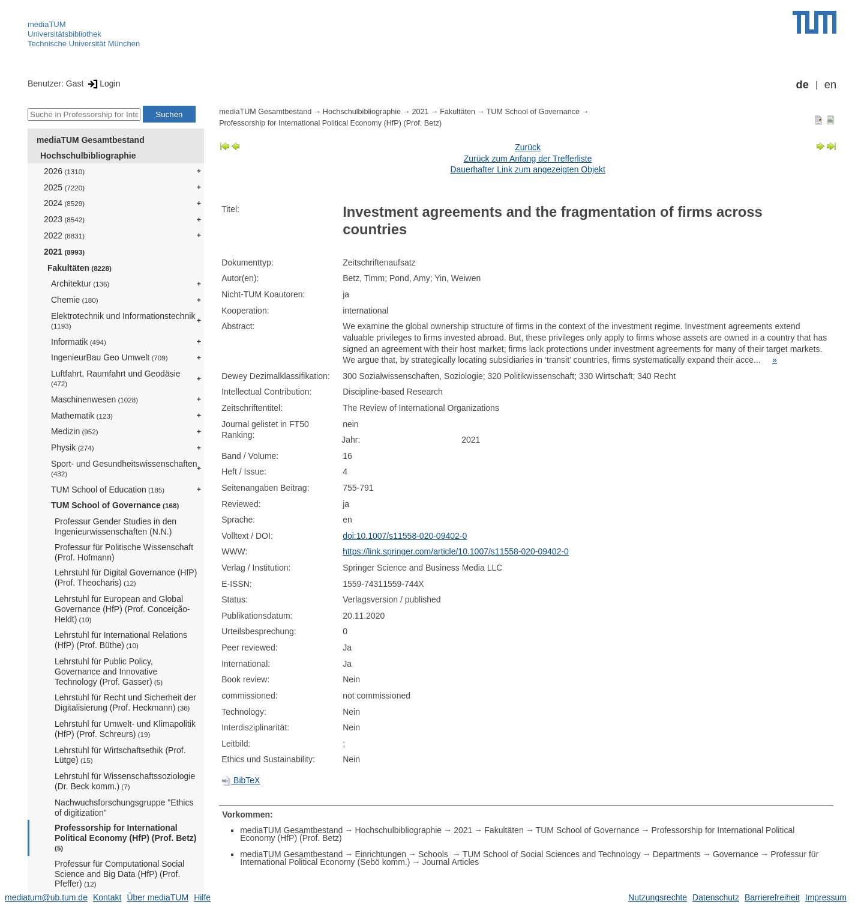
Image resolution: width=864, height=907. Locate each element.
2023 (64, 219)
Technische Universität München (84, 43)
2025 (64, 187)
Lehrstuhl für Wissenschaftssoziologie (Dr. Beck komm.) (125, 781)
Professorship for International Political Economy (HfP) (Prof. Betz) (125, 837)
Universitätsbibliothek (64, 33)
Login (103, 83)
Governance (735, 854)
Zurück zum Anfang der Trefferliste (528, 158)
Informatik (78, 342)
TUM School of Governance (115, 505)
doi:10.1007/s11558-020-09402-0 (405, 536)
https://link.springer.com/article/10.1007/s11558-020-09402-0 (456, 551)
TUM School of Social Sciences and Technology (552, 854)
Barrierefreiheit (772, 897)
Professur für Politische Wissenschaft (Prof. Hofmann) (124, 552)
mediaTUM (47, 24)
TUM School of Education (107, 489)
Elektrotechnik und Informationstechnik (123, 320)
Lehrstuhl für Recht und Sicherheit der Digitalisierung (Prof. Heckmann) (125, 702)
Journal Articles (450, 862)
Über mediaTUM (157, 897)
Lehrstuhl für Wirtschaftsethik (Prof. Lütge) (120, 755)
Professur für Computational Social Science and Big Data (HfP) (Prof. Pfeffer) (119, 874)
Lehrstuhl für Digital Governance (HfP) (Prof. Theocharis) (126, 577)
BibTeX (240, 780)
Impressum (826, 897)
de (802, 85)
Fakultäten (79, 268)
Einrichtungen (380, 854)
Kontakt (107, 897)
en (830, 85)
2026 (64, 171)
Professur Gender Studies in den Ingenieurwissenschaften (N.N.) (115, 526)
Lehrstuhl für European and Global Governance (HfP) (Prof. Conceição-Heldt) (122, 609)
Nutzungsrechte (657, 897)
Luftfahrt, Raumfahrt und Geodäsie (116, 378)
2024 (64, 203)
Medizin (74, 431)
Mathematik (82, 415)
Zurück (528, 147)
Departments (677, 854)
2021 (64, 251)
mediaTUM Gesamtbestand (91, 140)
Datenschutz (715, 897)
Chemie (74, 300)
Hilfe (202, 897)
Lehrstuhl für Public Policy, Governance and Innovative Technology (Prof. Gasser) (109, 672)
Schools (434, 854)
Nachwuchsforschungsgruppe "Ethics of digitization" (124, 808)
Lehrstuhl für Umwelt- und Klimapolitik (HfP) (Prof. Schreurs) (125, 729)
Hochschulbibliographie (88, 155)
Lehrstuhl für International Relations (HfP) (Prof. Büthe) (121, 640)
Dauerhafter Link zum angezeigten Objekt (527, 169)
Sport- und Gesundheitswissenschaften (124, 468)
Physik (72, 447)
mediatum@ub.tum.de (46, 897)
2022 (64, 235)
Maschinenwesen (94, 399)
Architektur (80, 283)
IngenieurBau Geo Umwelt (109, 357)
